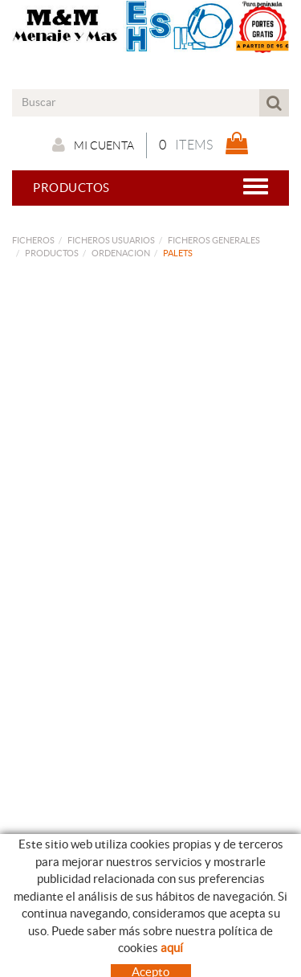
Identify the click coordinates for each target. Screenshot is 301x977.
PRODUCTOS (52, 253)
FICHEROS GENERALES (214, 240)
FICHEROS (33, 240)
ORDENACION (121, 253)
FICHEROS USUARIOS (111, 240)
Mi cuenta (93, 145)
